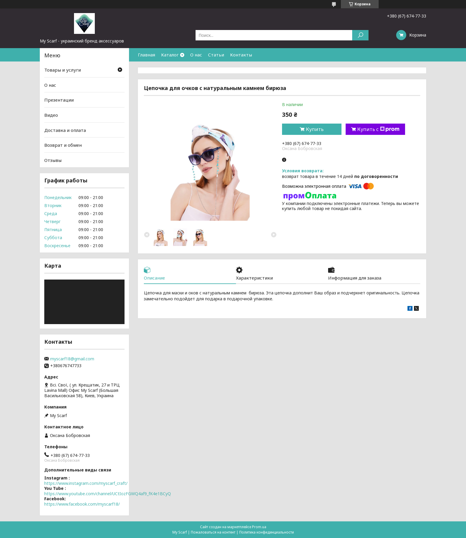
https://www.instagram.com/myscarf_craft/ (85, 483)
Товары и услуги (62, 70)
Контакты (241, 55)
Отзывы (53, 160)
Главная (146, 55)
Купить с (378, 129)
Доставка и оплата (65, 130)
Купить (315, 129)
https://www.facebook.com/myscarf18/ (82, 504)
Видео (51, 115)
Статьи (216, 55)
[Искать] (360, 35)
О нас (196, 55)
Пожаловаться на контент (213, 532)
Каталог (170, 55)
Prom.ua (259, 526)
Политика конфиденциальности (266, 532)
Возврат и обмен (63, 145)
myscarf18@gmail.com (72, 359)
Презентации (59, 100)
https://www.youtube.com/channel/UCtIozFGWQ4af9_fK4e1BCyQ (107, 493)
